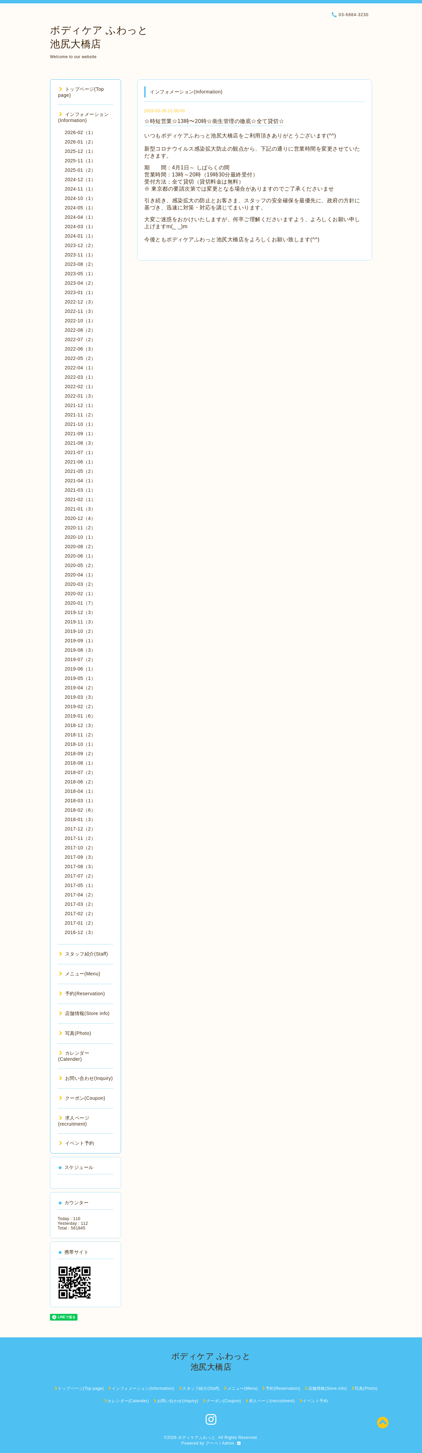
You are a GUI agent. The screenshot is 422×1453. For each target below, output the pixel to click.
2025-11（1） (80, 160)
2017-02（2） (80, 913)
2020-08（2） (80, 546)
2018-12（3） (80, 725)
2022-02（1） (80, 386)
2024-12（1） (80, 179)
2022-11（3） (80, 311)
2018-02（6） (80, 810)
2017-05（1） (80, 885)
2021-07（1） (80, 452)
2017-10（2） (80, 847)
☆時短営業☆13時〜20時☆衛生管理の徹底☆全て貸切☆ (214, 121)
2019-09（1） (80, 640)
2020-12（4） (80, 518)
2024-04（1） (80, 217)
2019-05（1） (80, 678)
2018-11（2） (80, 734)
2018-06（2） (80, 781)
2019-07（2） (80, 659)
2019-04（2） (80, 687)
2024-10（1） (80, 198)
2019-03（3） (80, 697)
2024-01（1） (80, 236)
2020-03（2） (80, 584)
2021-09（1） (80, 433)
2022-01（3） (80, 396)
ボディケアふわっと (197, 1437)
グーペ (212, 1443)
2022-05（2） (80, 358)
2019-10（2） (80, 631)
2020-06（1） (80, 556)
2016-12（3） (80, 932)
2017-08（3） (80, 866)
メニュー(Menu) (79, 973)
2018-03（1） (80, 800)
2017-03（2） (80, 904)
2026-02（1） (80, 132)
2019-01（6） (80, 716)
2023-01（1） (80, 292)
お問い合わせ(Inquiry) (86, 1078)
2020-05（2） (80, 565)
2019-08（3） (80, 650)
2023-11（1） (80, 254)
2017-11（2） (80, 838)
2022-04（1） (80, 367)
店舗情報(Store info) (84, 1013)
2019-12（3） (80, 612)
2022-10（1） (80, 320)
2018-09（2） (80, 753)
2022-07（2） (80, 339)
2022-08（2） (80, 330)
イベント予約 (76, 1143)
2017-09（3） (80, 857)
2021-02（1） (80, 499)
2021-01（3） (80, 509)
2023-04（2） (80, 283)
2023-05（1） (80, 273)
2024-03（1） (80, 226)
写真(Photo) (75, 1033)
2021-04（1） (80, 480)
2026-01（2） (80, 142)
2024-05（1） (80, 207)
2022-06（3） (80, 349)
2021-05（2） (80, 471)
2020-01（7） (80, 603)
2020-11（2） (80, 527)
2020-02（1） (80, 593)
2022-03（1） (80, 377)
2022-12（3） (80, 302)
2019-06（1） (80, 669)
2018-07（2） (80, 772)
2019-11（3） (80, 621)
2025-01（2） (80, 170)
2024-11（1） (80, 189)
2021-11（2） (80, 414)
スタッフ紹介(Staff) (83, 954)
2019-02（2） (80, 706)
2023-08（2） (80, 264)
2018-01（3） (80, 819)
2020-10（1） (80, 537)
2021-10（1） (80, 424)
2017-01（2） (80, 923)
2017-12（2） (80, 829)
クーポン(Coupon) (82, 1098)
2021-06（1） (80, 462)
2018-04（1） (80, 791)
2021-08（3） (80, 443)
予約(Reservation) (82, 993)
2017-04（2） (80, 894)
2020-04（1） (80, 574)
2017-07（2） (80, 876)
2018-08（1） (80, 763)
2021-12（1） (80, 405)
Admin (228, 1443)
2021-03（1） (80, 490)
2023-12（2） (80, 245)
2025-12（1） (80, 151)
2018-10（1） (80, 744)
